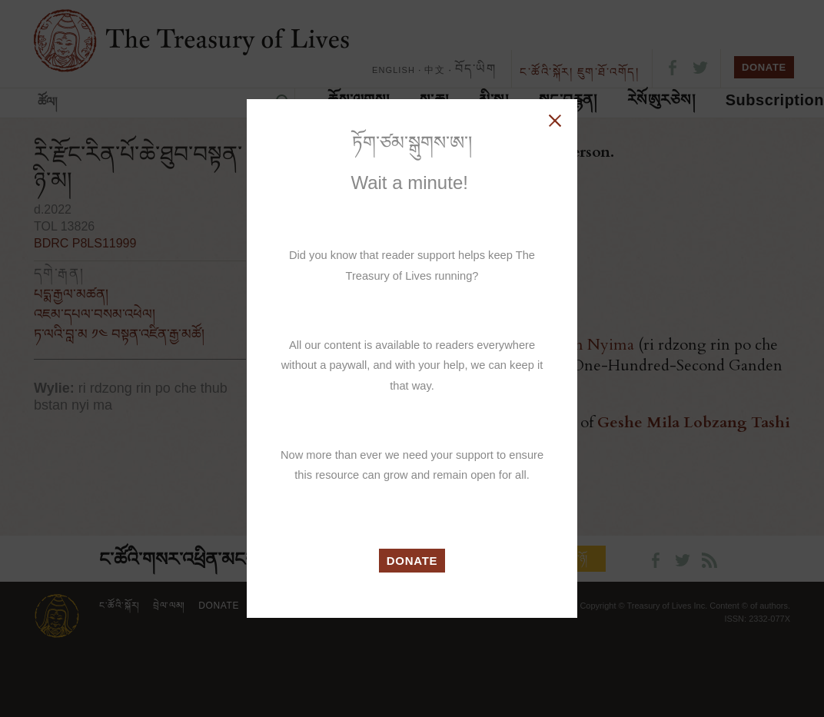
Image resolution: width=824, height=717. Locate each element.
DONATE (412, 560)
